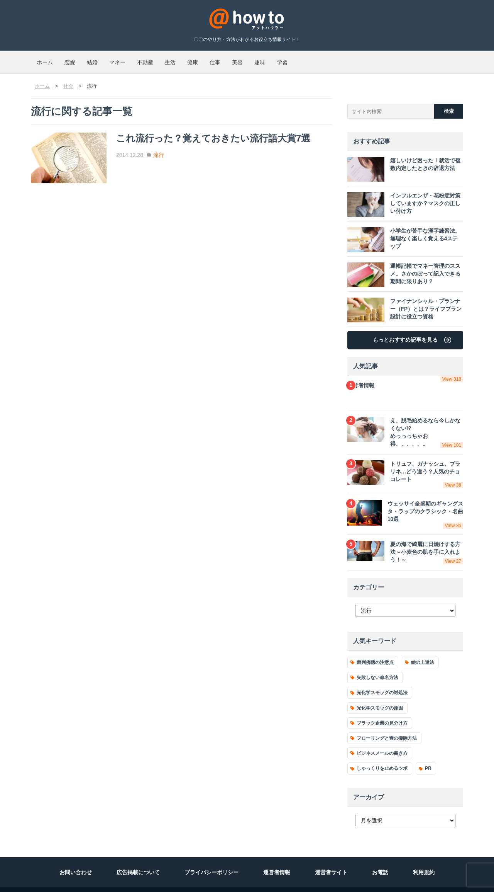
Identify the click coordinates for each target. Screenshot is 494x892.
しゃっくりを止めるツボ (382, 756)
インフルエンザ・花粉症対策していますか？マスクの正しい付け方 (402, 196)
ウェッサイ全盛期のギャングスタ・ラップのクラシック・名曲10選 (405, 503)
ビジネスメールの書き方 (382, 741)
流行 (177, 148)
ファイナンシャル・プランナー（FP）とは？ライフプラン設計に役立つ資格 (403, 302)
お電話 (380, 860)
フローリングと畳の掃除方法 (387, 726)
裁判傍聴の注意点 (375, 650)
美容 (335, 59)
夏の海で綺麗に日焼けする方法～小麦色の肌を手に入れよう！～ (405, 540)
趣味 (369, 59)
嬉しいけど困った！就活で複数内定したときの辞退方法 (402, 161)
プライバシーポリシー (211, 860)
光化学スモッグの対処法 (382, 680)
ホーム (50, 59)
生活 (233, 59)
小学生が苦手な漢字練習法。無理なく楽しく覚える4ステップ (404, 231)
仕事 (301, 59)
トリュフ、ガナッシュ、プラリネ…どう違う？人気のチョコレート (405, 466)
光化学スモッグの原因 (380, 695)
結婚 (121, 59)
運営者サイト (331, 860)
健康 (267, 59)
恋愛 (87, 59)
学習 (403, 59)
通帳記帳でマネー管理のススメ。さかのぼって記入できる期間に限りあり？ (402, 267)
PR (428, 756)
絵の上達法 (422, 650)
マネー (158, 59)
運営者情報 (405, 375)
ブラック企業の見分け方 (382, 710)
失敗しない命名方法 (377, 665)
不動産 (197, 59)
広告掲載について (138, 860)
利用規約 (424, 860)
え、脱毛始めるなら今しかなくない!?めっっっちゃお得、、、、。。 (405, 425)
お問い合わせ (75, 860)
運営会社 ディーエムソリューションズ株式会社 (91, 883)
